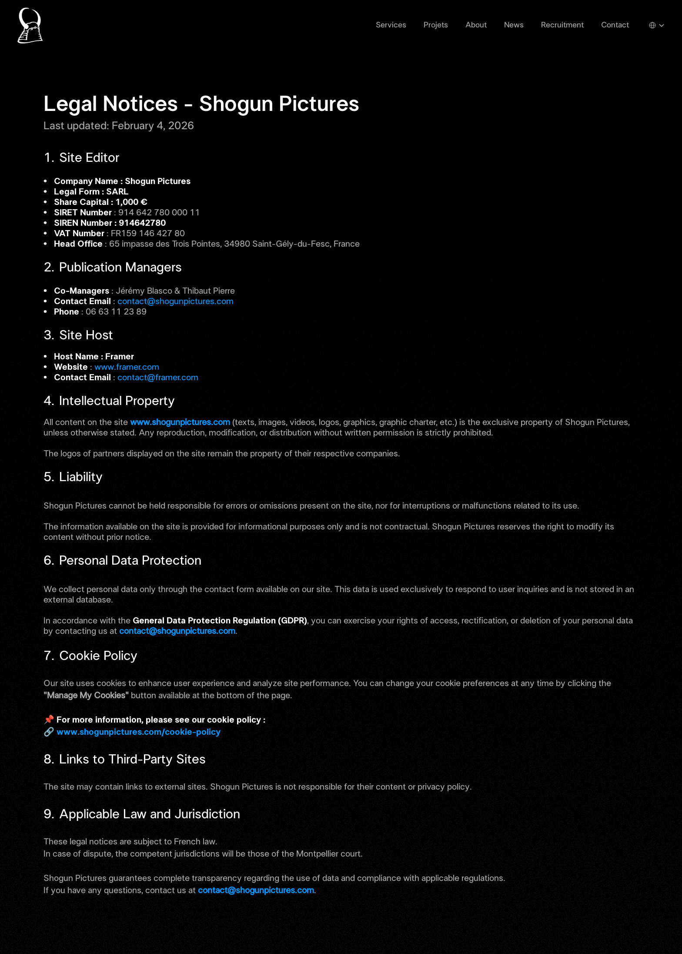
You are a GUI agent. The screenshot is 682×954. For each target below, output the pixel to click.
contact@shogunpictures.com (175, 301)
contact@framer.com (157, 377)
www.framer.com (126, 367)
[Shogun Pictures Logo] (31, 25)
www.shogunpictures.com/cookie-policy (139, 732)
